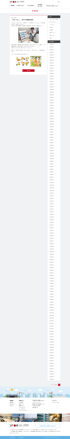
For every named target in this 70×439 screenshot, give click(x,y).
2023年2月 (52, 145)
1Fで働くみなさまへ (21, 5)
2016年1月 (52, 371)
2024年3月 (52, 110)
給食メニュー (21, 404)
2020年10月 (52, 219)
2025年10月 (52, 60)
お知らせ (51, 27)
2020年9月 (52, 222)
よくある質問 (20, 437)
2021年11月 (52, 185)
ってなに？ (47, 426)
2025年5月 (52, 73)
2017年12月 (52, 310)
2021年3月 (52, 206)
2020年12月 (52, 214)
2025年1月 (52, 84)
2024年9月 (52, 94)
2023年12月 (52, 118)
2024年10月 (52, 92)
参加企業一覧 (35, 407)
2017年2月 (52, 336)
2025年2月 (52, 81)
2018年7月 (52, 291)
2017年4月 (52, 331)
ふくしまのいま (22, 408)
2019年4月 (52, 267)
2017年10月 (52, 315)
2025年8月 (52, 65)
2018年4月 (52, 299)
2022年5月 (52, 169)
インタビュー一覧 (55, 402)
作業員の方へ (21, 400)
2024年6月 (52, 102)
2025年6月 (52, 70)
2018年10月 (52, 283)
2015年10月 (52, 379)
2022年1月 (52, 179)
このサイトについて (36, 402)
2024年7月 (52, 100)
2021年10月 (52, 187)
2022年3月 (52, 174)
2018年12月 (52, 278)
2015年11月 (52, 376)
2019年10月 (52, 251)
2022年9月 (52, 158)
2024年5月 (52, 105)
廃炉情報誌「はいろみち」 (40, 5)
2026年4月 (52, 44)
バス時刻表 (21, 402)
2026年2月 (52, 49)
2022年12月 (52, 150)
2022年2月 (52, 177)
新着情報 (12, 5)
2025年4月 (52, 76)
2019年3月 (52, 270)
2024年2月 (52, 113)
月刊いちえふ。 (52, 35)
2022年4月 (52, 171)
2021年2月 (52, 209)
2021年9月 (52, 190)
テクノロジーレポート (23, 410)
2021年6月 (52, 198)
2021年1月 (52, 211)
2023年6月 (52, 134)
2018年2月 (52, 304)
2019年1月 (52, 275)
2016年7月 (52, 355)
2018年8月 (52, 288)
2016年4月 (52, 363)
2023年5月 (52, 137)
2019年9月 (52, 254)
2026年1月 (52, 52)
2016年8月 (52, 352)
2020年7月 (52, 227)
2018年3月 (52, 302)
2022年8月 (52, 161)
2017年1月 (52, 339)
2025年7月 (52, 68)
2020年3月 (52, 238)
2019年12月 (52, 246)
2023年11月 (52, 121)
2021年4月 (52, 203)
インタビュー (52, 24)
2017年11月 (52, 312)
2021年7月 (52, 195)
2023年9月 (52, 126)
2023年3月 (52, 142)
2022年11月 (52, 153)
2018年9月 (52, 286)
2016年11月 (52, 344)
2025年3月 (52, 78)
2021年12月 (52, 182)
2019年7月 (52, 259)
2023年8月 (52, 129)
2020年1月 (52, 243)
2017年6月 (52, 326)
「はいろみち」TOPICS (54, 19)
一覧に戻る (28, 70)
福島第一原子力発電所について (38, 404)
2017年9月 (52, 318)
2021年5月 (52, 201)
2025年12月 (52, 54)
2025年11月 (52, 57)
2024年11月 (52, 89)
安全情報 (11, 402)
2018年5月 (52, 296)
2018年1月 (52, 307)
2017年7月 (52, 323)
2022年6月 (52, 166)
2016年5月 (52, 360)
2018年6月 (52, 294)
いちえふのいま (22, 407)
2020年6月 (52, 230)
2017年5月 (52, 328)
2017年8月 (52, 320)
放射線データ (21, 405)
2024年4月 (52, 108)
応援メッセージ (52, 32)
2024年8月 (52, 97)
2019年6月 (52, 262)
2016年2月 (52, 368)
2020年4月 (52, 235)
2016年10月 (52, 347)
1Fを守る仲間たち (30, 5)
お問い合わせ (12, 437)
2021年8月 (52, 193)
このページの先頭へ (55, 384)
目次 (58, 1)
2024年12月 (52, 86)
